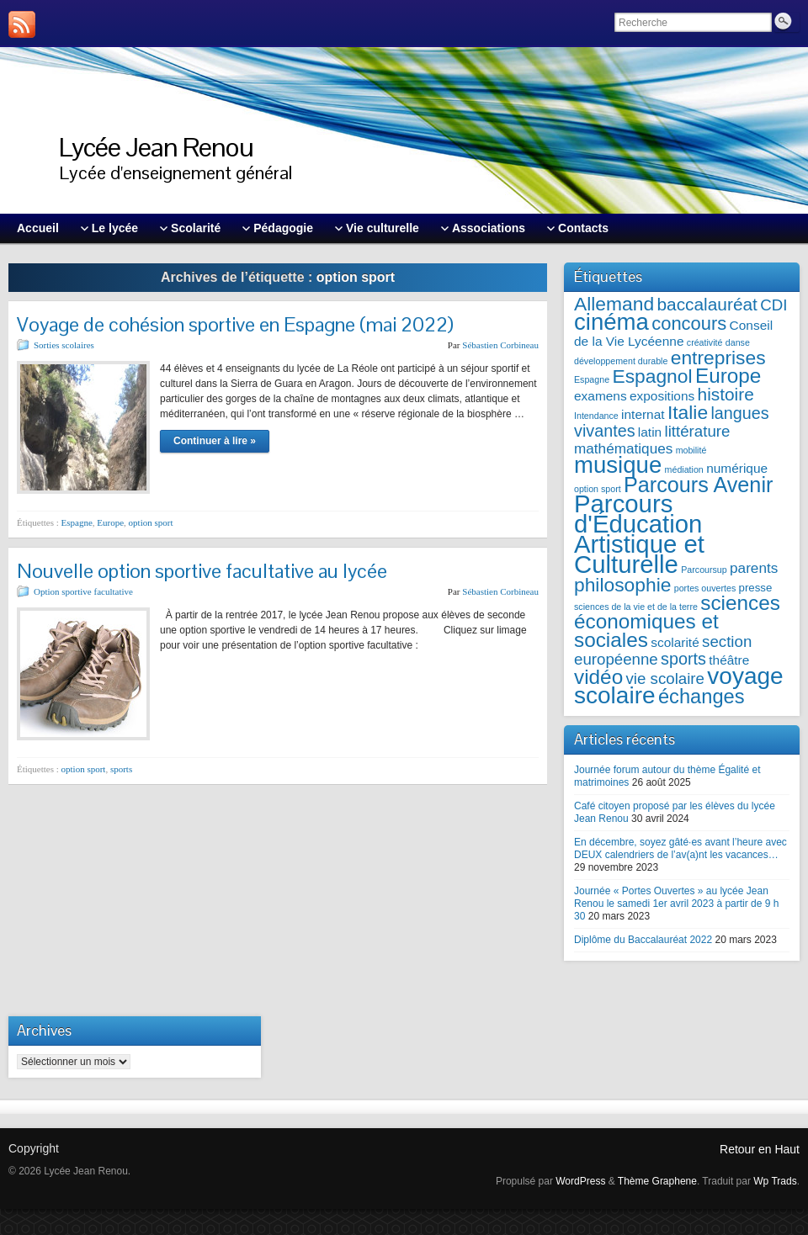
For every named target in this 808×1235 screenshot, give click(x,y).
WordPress (580, 1181)
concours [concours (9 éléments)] (688, 323)
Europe (110, 522)
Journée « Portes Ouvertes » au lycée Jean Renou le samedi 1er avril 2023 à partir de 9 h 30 (676, 903)
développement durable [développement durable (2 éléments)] (620, 361)
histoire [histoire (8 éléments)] (726, 394)
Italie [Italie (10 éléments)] (687, 412)
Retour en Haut (760, 1149)
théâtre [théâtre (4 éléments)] (729, 660)
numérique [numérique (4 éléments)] (737, 468)
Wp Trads (774, 1181)
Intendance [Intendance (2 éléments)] (596, 416)
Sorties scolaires (64, 345)
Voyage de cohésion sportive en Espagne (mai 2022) (235, 324)
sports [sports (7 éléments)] (683, 658)
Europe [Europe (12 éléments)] (728, 375)
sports (121, 769)
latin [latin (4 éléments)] (650, 432)
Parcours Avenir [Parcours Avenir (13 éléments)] (698, 484)
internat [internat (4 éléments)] (643, 414)
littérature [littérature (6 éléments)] (698, 431)
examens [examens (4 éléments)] (600, 396)
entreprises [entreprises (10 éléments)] (718, 357)
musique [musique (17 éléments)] (618, 465)
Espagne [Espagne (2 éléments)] (591, 379)
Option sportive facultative (83, 591)
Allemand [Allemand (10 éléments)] (614, 304)
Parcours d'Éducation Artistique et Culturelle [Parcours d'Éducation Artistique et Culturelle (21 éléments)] (639, 534)
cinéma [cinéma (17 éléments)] (611, 322)
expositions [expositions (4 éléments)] (662, 396)
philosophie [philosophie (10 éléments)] (622, 585)
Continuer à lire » (214, 441)
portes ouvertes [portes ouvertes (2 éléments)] (705, 588)
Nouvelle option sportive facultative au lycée (202, 571)
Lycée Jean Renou (156, 147)
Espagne (77, 522)
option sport (151, 522)
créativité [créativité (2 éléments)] (705, 342)
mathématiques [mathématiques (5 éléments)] (623, 448)
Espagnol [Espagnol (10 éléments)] (652, 376)
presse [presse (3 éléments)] (756, 587)
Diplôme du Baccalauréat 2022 (643, 940)
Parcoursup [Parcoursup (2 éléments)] (704, 569)
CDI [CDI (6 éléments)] (773, 305)
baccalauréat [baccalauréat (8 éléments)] (706, 304)
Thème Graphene (657, 1181)
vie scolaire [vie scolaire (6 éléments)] (665, 678)
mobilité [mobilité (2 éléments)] (691, 450)
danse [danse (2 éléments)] (738, 342)
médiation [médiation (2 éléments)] (684, 469)
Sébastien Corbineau (500, 345)
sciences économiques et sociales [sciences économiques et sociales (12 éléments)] (677, 621)
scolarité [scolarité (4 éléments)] (675, 642)
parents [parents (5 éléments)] (754, 567)
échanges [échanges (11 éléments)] (701, 697)
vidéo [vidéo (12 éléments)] (598, 676)
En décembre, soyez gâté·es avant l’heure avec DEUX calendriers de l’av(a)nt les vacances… (680, 848)
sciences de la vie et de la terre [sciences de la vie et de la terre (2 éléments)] (636, 607)
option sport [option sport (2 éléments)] (597, 489)
